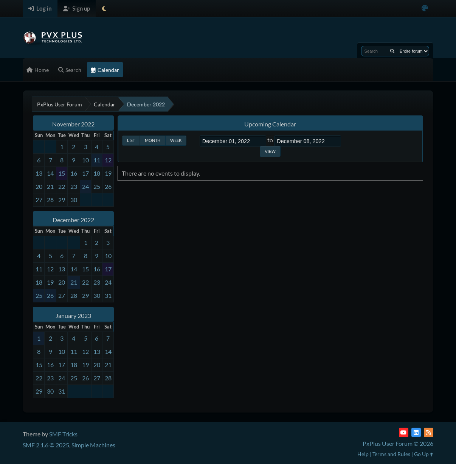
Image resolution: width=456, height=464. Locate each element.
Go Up (423, 454)
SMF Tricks (63, 434)
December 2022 (73, 219)
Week (175, 140)
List (131, 140)
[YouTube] (403, 432)
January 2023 (73, 315)
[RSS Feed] (428, 432)
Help (363, 454)
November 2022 (73, 124)
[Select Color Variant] (424, 8)
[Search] (392, 51)
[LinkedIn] (416, 432)
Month (152, 140)
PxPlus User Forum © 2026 (398, 443)
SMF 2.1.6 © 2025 (46, 444)
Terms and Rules (391, 454)
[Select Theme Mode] (104, 8)
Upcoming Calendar (270, 124)
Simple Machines (93, 444)
